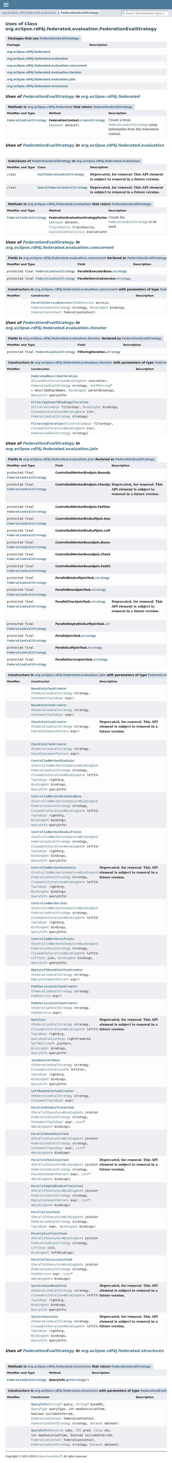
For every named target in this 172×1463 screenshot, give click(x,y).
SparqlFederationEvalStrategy (62, 187)
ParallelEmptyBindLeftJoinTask (57, 1186)
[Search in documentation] (145, 13)
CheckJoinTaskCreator (49, 722)
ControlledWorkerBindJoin (52, 760)
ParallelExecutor (47, 1112)
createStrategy (92, 120)
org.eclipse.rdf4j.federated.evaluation (29, 12)
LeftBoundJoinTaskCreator (52, 1091)
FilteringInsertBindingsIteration (60, 402)
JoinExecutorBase (45, 1060)
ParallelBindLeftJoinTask (52, 1107)
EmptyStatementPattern (50, 979)
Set (93, 385)
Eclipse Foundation (48, 1456)
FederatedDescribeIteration (54, 376)
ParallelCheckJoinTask (50, 1160)
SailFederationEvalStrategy (60, 174)
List (79, 1122)
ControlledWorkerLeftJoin (52, 939)
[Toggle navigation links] (5, 5)
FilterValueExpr (46, 407)
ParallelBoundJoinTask (50, 1133)
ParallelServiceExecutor (51, 302)
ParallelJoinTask (45, 1212)
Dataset (57, 125)
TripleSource (59, 227)
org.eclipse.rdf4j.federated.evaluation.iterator (44, 72)
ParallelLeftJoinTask (49, 1233)
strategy (120, 271)
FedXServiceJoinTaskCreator (54, 986)
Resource (56, 1430)
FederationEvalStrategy (80, 12)
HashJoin (38, 1019)
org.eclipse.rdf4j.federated (28, 51)
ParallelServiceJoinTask (51, 1259)
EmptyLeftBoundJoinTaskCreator (57, 970)
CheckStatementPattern (50, 731)
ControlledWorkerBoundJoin (53, 867)
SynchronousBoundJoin (49, 1285)
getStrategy (76, 1380)
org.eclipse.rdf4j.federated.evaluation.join (41, 79)
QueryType (39, 1409)
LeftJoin (38, 958)
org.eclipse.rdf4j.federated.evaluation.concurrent (47, 65)
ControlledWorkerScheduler (55, 765)
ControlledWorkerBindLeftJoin (56, 832)
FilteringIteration (47, 423)
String (104, 385)
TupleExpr (39, 779)
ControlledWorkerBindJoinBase (56, 796)
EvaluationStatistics (67, 232)
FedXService (84, 302)
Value (98, 1430)
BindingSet (99, 307)
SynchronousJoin (44, 1316)
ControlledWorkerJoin (49, 903)
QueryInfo (39, 395)
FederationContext (46, 312)
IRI (78, 1430)
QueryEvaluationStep (48, 1038)
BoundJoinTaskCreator (49, 688)
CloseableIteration (49, 380)
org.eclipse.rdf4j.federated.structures (37, 86)
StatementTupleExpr (47, 698)
